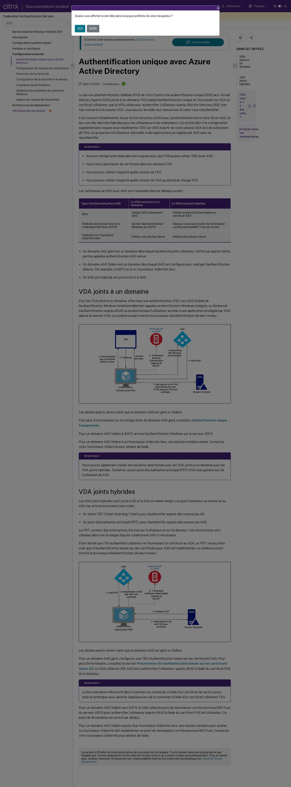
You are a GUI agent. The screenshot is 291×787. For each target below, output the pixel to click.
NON (93, 28)
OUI (80, 28)
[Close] (217, 8)
